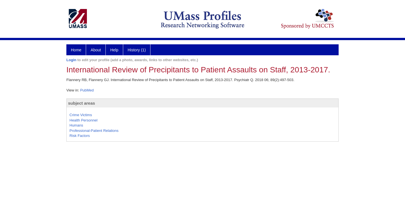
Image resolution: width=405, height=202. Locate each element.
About (96, 50)
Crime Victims (80, 115)
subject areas (81, 103)
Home (76, 50)
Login (71, 60)
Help (114, 50)
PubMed (87, 90)
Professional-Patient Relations (93, 130)
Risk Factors (79, 136)
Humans (76, 125)
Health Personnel (83, 120)
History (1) (137, 50)
